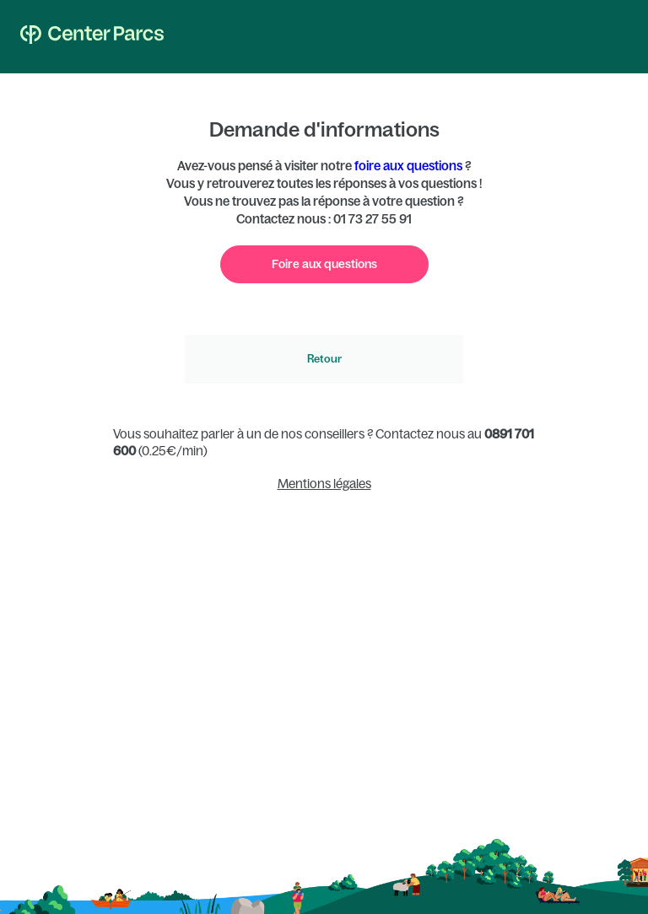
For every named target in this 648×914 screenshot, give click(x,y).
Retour (324, 358)
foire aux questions (408, 166)
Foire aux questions (324, 264)
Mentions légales (324, 483)
